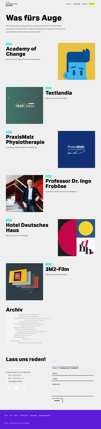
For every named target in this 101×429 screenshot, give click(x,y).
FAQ (11, 415)
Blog (6, 415)
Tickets (16, 415)
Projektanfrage (63, 368)
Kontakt (92, 3)
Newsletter (74, 368)
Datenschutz (24, 415)
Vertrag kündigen (44, 415)
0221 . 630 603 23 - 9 (15, 378)
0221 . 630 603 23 (14, 375)
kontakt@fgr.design (15, 381)
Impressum (33, 415)
